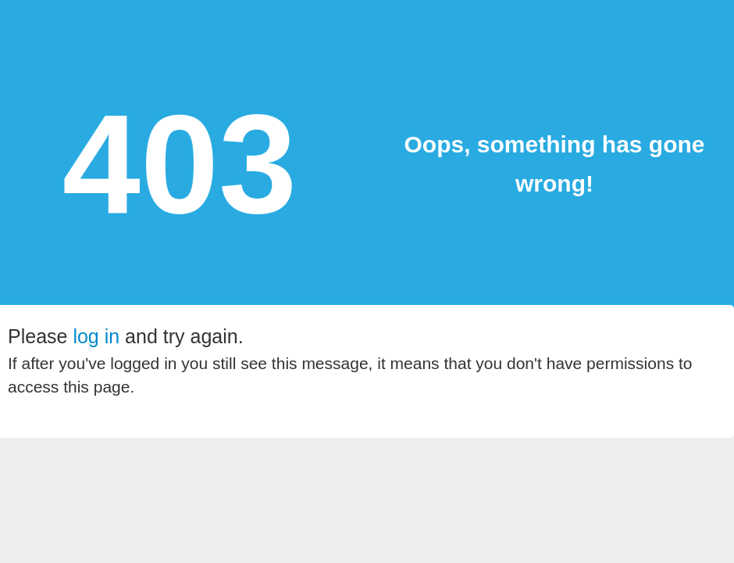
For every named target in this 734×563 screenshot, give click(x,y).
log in (96, 336)
